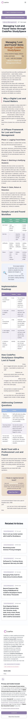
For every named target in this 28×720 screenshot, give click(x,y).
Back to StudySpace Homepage (14, 12)
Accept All (14, 712)
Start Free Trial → (14, 492)
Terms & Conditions (14, 702)
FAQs (5, 673)
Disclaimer (6, 704)
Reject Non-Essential (14, 716)
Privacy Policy (4, 702)
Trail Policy (22, 702)
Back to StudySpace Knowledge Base (14, 17)
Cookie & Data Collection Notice (10, 708)
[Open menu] (25, 2)
